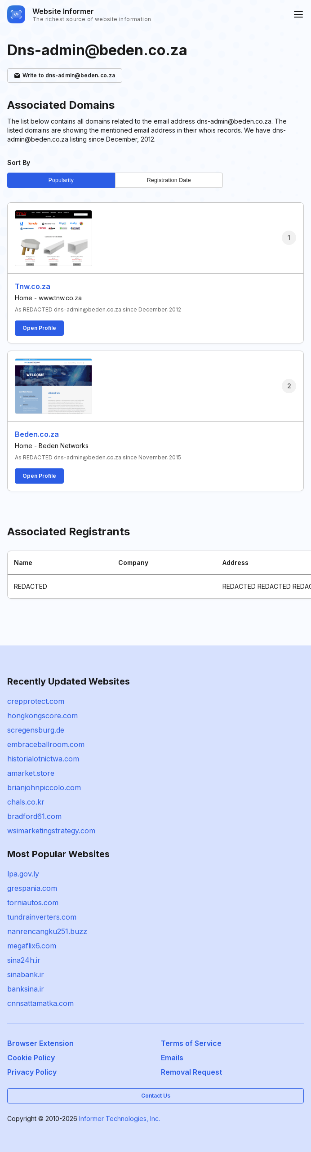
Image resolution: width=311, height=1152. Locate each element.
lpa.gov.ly (23, 873)
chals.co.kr (25, 801)
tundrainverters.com (41, 916)
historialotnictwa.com (43, 758)
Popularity (61, 180)
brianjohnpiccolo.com (44, 787)
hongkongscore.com (42, 715)
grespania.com (32, 888)
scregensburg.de (35, 729)
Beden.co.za (37, 434)
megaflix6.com (31, 945)
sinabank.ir (25, 974)
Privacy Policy (32, 1071)
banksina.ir (25, 988)
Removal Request (191, 1071)
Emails (172, 1057)
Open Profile (39, 328)
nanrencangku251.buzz (47, 931)
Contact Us (155, 1095)
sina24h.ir (23, 960)
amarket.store (30, 773)
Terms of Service (191, 1043)
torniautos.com (32, 902)
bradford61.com (34, 816)
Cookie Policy (31, 1057)
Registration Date (169, 180)
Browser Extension (40, 1043)
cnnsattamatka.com (40, 1003)
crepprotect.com (35, 701)
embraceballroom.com (45, 744)
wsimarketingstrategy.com (51, 830)
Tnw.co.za (32, 286)
